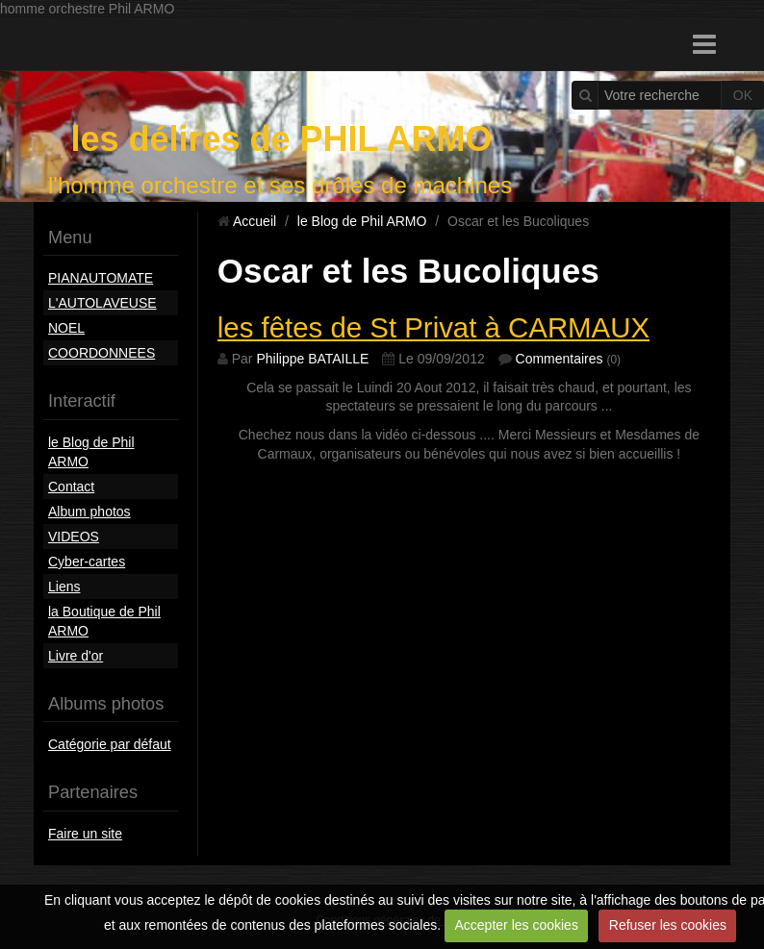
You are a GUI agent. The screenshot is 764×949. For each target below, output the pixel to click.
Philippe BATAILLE (312, 358)
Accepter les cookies (516, 925)
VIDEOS (73, 536)
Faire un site (85, 833)
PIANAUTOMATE (100, 278)
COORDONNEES (101, 353)
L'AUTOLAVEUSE (102, 303)
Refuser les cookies (667, 925)
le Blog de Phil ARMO (91, 452)
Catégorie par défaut (109, 744)
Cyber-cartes (86, 561)
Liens (64, 586)
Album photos (89, 511)
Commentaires (559, 358)
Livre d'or (75, 655)
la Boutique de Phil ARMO (104, 621)
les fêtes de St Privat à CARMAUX (433, 327)
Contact (71, 486)
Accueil (254, 221)
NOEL (66, 328)
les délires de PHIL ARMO (281, 139)
